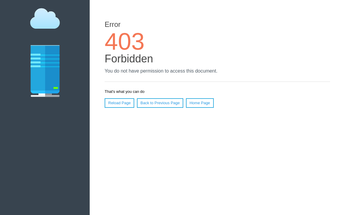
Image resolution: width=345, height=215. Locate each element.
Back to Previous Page (160, 103)
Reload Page (119, 103)
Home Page (200, 103)
